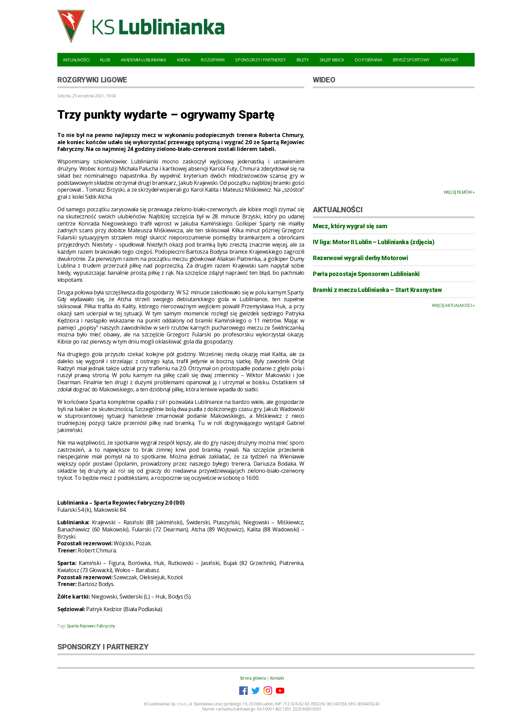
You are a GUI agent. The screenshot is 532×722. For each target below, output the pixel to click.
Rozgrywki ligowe (92, 79)
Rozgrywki (212, 60)
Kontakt (449, 60)
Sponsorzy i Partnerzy (260, 60)
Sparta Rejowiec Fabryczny (91, 626)
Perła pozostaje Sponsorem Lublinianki (366, 274)
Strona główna (253, 678)
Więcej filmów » (459, 192)
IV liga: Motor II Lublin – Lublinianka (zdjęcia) (374, 242)
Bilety (303, 60)
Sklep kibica (332, 60)
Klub (105, 60)
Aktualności (76, 60)
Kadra (183, 60)
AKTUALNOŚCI (337, 209)
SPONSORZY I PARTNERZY (102, 646)
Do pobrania (368, 60)
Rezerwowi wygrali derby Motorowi (360, 258)
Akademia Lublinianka (143, 60)
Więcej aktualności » (453, 305)
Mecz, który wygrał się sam (350, 226)
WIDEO (324, 79)
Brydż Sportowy (411, 60)
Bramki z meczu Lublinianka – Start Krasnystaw (377, 290)
